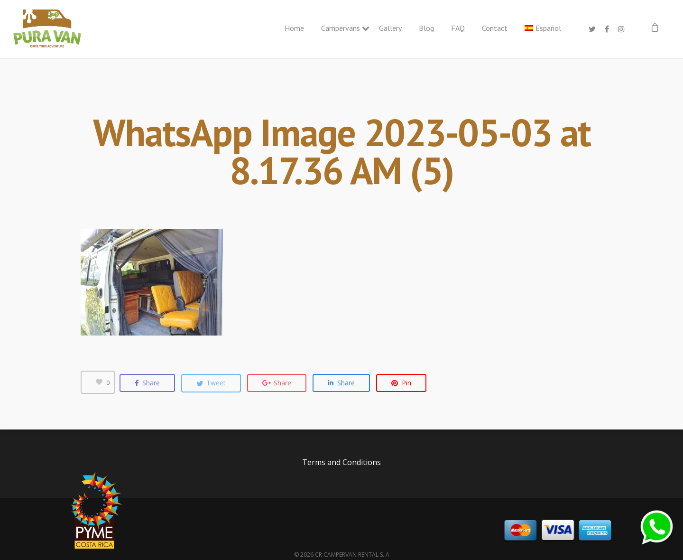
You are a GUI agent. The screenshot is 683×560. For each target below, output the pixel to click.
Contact (495, 28)
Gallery (390, 28)
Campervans (341, 28)
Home (294, 28)
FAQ (458, 28)
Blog (426, 28)
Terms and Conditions (341, 462)
